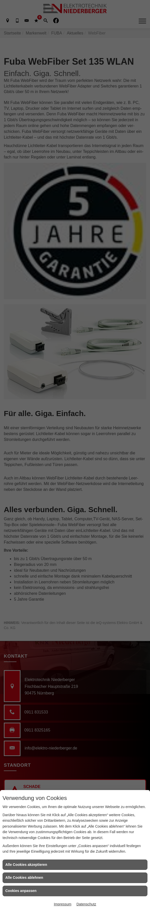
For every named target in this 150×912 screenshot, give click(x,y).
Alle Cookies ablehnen (24, 877)
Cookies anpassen (20, 891)
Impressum (62, 904)
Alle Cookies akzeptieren (26, 865)
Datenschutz (86, 904)
